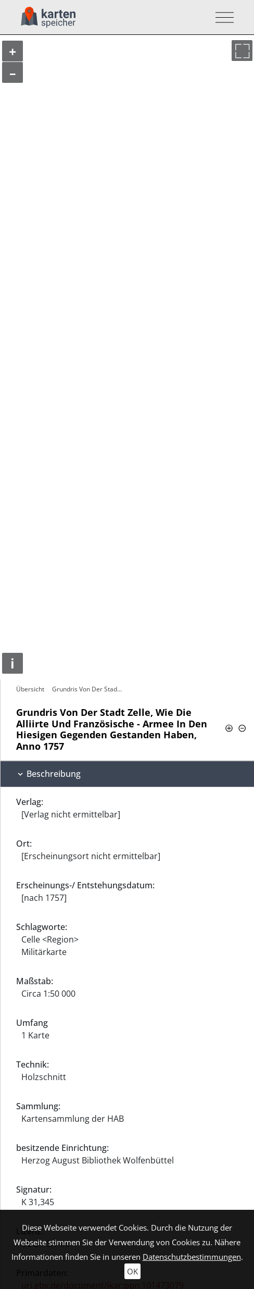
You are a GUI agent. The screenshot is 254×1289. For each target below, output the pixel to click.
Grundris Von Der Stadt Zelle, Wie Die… (88, 689)
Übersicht (30, 689)
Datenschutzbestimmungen (192, 1256)
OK (132, 1271)
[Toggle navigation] (221, 17)
